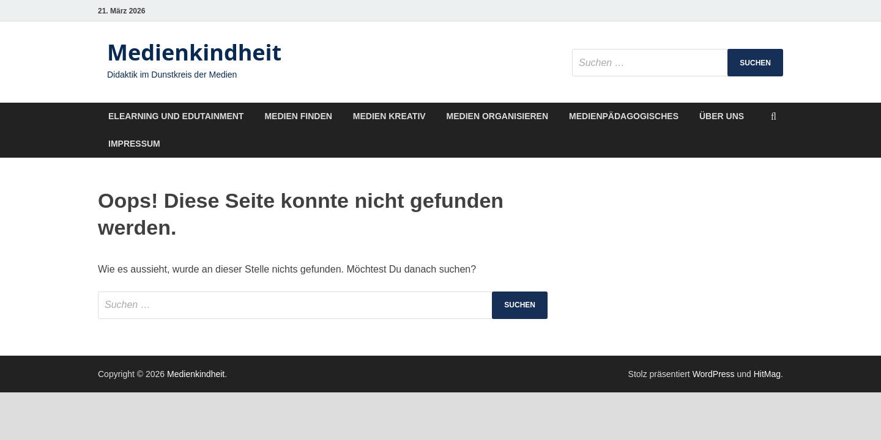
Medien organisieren (497, 116)
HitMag (767, 374)
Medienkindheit (194, 52)
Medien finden (298, 116)
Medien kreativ (389, 116)
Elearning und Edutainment (175, 116)
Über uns (721, 116)
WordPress (714, 374)
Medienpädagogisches (623, 116)
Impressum (134, 143)
